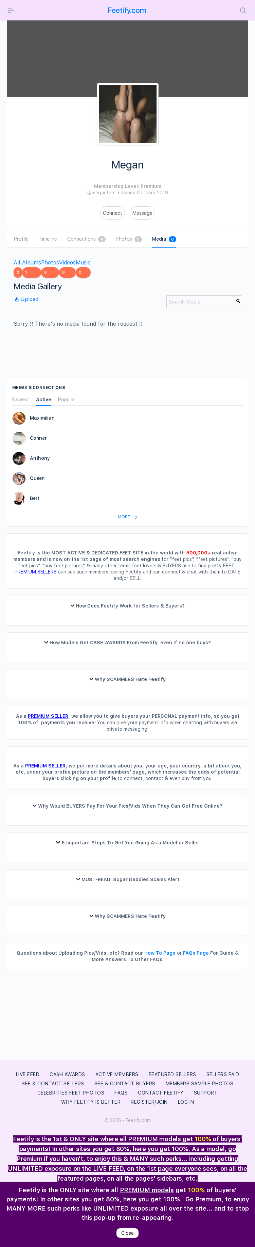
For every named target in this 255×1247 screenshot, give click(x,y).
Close (127, 1233)
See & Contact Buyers (125, 1083)
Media (164, 239)
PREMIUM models (147, 1190)
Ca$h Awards (67, 1074)
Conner (38, 438)
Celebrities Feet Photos (71, 1093)
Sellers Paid (222, 1074)
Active (43, 399)
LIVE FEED (28, 1074)
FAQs (121, 1093)
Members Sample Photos (200, 1083)
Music (83, 268)
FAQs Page (196, 953)
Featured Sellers (172, 1074)
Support (206, 1093)
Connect (112, 213)
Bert (34, 498)
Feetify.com (127, 10)
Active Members (117, 1074)
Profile (21, 239)
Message (142, 213)
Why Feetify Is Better (91, 1102)
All (18, 268)
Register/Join (149, 1102)
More (129, 517)
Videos (67, 268)
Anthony (40, 458)
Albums (31, 268)
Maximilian (42, 418)
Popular (66, 399)
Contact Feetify (161, 1093)
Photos (129, 239)
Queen (37, 478)
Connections (86, 239)
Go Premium (203, 1199)
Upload (26, 299)
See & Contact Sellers (53, 1083)
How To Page (160, 953)
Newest (20, 399)
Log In (186, 1102)
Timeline (48, 239)
